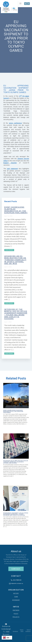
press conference (15, 123)
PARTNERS (16, 610)
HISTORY (16, 593)
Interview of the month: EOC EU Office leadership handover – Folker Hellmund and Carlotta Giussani (15, 314)
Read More (9, 303)
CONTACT (16, 569)
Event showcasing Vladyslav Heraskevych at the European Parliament (16, 210)
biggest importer (10, 163)
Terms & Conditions (28, 630)
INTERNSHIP (16, 600)
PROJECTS (16, 617)
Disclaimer (15, 631)
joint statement (12, 169)
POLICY (16, 613)
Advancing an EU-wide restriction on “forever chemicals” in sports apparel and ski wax (15, 259)
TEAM (16, 596)
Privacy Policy (21, 630)
